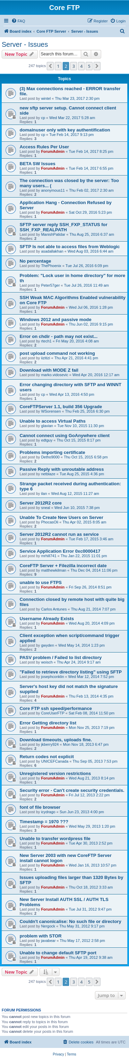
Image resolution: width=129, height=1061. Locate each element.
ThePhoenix (51, 266)
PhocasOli (49, 522)
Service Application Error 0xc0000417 (60, 551)
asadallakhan (52, 251)
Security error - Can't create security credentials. (72, 790)
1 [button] (58, 66)
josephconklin (52, 677)
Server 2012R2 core (41, 503)
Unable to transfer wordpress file (55, 838)
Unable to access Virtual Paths (53, 421)
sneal (45, 508)
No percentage (35, 261)
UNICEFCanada (54, 761)
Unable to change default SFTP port (58, 952)
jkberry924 (49, 744)
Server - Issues (25, 44)
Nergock (48, 926)
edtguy (46, 440)
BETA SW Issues (37, 163)
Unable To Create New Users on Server (61, 517)
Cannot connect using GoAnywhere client (65, 435)
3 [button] (73, 66)
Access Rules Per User (44, 146)
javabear (48, 940)
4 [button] (81, 66)
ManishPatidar (53, 234)
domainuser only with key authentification (65, 129)
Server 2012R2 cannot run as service (59, 534)
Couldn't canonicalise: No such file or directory (70, 921)
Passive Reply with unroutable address (62, 469)
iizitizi (45, 358)
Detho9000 (50, 457)
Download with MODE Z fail (49, 370)
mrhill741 (48, 556)
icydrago (48, 812)
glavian (47, 426)
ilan (44, 493)
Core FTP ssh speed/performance (56, 708)
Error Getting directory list (48, 722)
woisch (47, 662)
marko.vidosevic (54, 375)
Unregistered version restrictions (55, 773)
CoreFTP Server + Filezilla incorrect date (63, 565)
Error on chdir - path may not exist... (58, 336)
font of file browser (40, 807)
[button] (50, 66)
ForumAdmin (52, 151)
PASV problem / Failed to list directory (61, 657)
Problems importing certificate (52, 452)
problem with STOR (41, 935)
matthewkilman (53, 570)
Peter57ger (50, 285)
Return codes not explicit (47, 756)
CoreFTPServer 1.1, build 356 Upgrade (61, 406)
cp (43, 118)
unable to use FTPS (41, 582)
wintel (46, 98)
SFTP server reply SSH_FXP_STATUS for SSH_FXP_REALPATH (63, 227)
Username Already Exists (47, 618)
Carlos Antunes (54, 609)
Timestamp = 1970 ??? (44, 821)
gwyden (47, 645)
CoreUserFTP (52, 713)
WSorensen (51, 411)
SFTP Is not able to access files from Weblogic (70, 246)
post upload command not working (57, 353)
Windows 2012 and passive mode (56, 319)
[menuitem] (18, 21)
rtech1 (46, 341)
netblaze (48, 474)
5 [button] (89, 66)
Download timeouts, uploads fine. (56, 739)
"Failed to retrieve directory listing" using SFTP (71, 672)
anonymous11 (53, 190)
